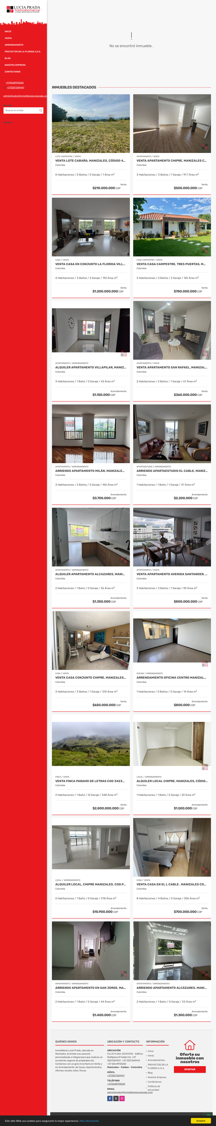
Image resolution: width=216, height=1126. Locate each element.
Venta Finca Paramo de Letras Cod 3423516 (91, 781)
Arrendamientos (156, 1060)
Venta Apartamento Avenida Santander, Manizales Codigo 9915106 (172, 574)
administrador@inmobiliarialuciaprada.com (26, 96)
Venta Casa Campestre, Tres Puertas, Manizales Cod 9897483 (172, 264)
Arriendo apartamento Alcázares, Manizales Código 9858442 (172, 988)
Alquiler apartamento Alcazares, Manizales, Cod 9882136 (91, 574)
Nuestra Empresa (15, 65)
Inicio (8, 31)
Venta (8, 38)
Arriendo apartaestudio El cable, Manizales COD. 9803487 (172, 471)
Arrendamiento (14, 45)
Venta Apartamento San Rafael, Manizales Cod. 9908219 (172, 367)
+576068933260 (15, 82)
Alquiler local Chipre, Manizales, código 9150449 (172, 781)
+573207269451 (15, 87)
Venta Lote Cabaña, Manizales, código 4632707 (91, 160)
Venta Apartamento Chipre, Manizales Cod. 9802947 (172, 160)
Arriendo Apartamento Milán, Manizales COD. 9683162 (91, 471)
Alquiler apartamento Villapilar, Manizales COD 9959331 (91, 367)
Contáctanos (12, 71)
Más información (89, 1121)
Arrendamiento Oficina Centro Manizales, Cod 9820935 (172, 677)
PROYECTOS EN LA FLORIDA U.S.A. (23, 51)
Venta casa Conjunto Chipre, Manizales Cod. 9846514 (91, 677)
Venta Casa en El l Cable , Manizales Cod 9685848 (172, 884)
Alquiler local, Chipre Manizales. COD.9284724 (91, 884)
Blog (8, 58)
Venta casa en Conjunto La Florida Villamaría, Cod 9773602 (91, 264)
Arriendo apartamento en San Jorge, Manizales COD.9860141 (91, 988)
